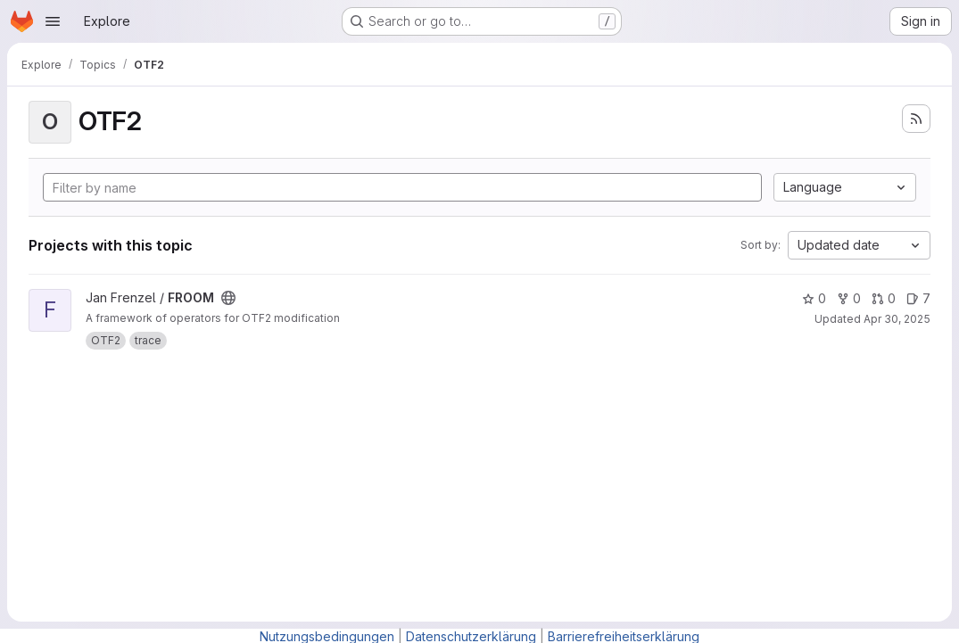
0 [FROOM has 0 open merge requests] (884, 298)
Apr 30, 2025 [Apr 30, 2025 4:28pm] (897, 319)
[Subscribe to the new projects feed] (916, 118)
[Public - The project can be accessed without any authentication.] (228, 298)
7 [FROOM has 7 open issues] (918, 298)
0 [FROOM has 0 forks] (849, 298)
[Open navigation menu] (52, 21)
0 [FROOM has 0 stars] (814, 298)
